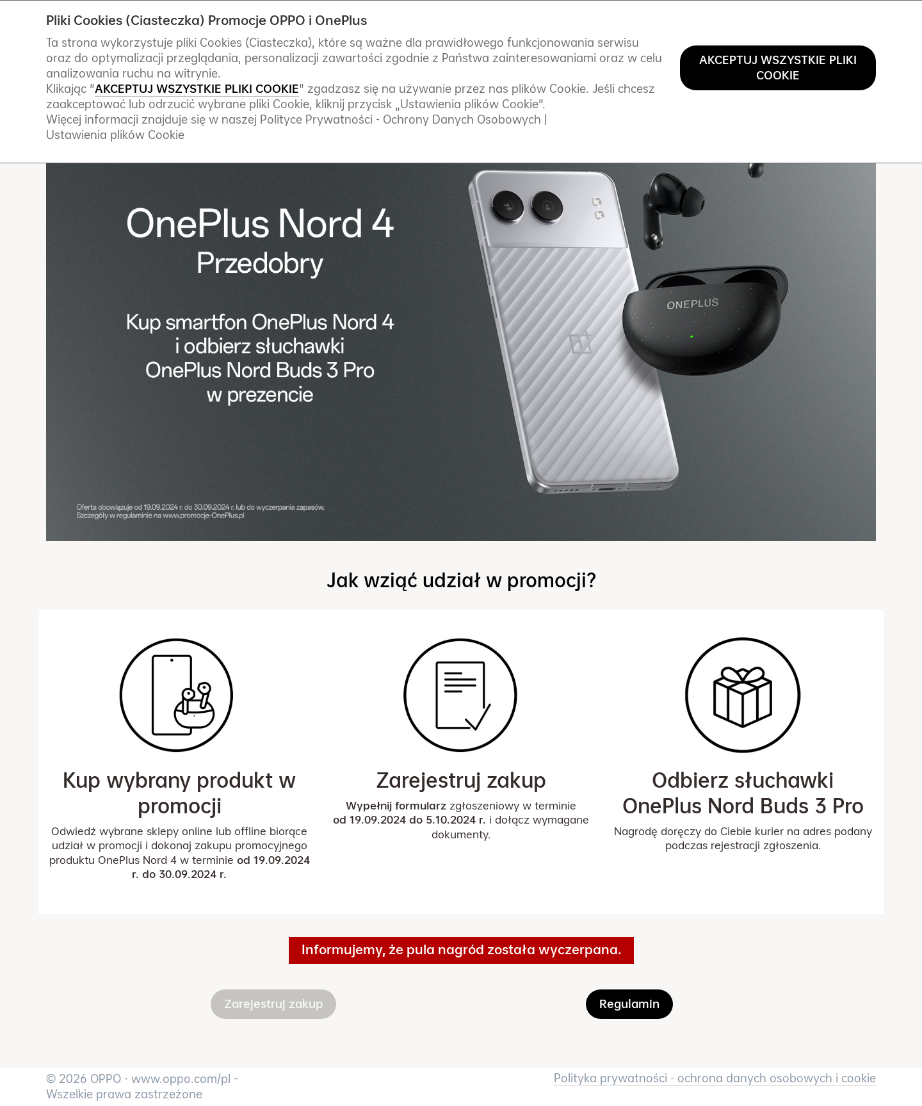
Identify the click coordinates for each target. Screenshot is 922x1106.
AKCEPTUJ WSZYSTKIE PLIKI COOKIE (778, 68)
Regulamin (629, 1003)
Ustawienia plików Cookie (115, 134)
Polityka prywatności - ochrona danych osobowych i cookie (715, 1078)
